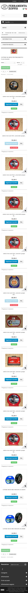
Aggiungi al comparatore (8, 112)
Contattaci (14, 1)
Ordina (2, 62)
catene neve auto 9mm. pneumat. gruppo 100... (14, 293)
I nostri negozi (7, 44)
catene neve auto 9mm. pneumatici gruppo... (14, 135)
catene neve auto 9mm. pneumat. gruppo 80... (14, 411)
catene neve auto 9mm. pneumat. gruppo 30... (14, 333)
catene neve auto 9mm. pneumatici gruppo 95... (14, 97)
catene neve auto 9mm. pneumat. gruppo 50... (14, 372)
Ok (2, 589)
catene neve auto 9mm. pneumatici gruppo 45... (14, 215)
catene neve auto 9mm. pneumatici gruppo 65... (14, 175)
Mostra (18, 62)
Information (7, 39)
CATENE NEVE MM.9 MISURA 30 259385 (14, 528)
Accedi (25, 1)
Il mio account (5, 580)
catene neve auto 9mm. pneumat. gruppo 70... (14, 254)
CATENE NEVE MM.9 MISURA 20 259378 (14, 489)
